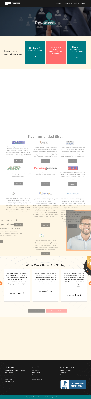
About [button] (76, 3)
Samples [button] (60, 3)
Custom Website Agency (49, 397)
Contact (83, 3)
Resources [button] (68, 3)
